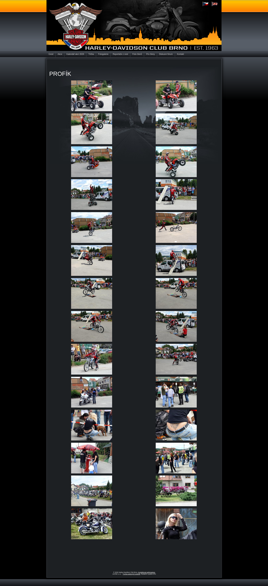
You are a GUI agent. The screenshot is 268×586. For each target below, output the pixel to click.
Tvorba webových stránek (131, 574)
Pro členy (150, 54)
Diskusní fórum (166, 54)
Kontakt (180, 54)
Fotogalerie (103, 54)
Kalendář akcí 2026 (75, 54)
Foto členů (137, 54)
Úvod (51, 54)
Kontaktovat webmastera (146, 572)
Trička (91, 54)
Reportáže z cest (120, 54)
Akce (60, 54)
